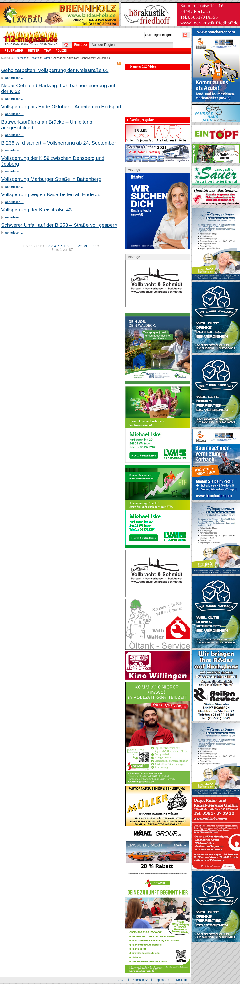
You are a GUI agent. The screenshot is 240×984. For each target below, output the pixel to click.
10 (75, 246)
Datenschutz (140, 980)
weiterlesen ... (14, 78)
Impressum (162, 980)
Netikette (181, 980)
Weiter (82, 246)
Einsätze (34, 58)
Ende (92, 246)
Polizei (46, 58)
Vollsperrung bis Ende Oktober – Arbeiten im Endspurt (61, 106)
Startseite (21, 58)
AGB (121, 980)
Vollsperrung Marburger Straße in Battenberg (51, 179)
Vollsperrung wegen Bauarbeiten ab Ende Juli (52, 194)
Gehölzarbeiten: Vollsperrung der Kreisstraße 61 (54, 70)
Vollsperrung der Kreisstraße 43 (36, 209)
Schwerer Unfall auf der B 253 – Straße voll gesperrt (59, 225)
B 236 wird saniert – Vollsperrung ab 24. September (58, 142)
